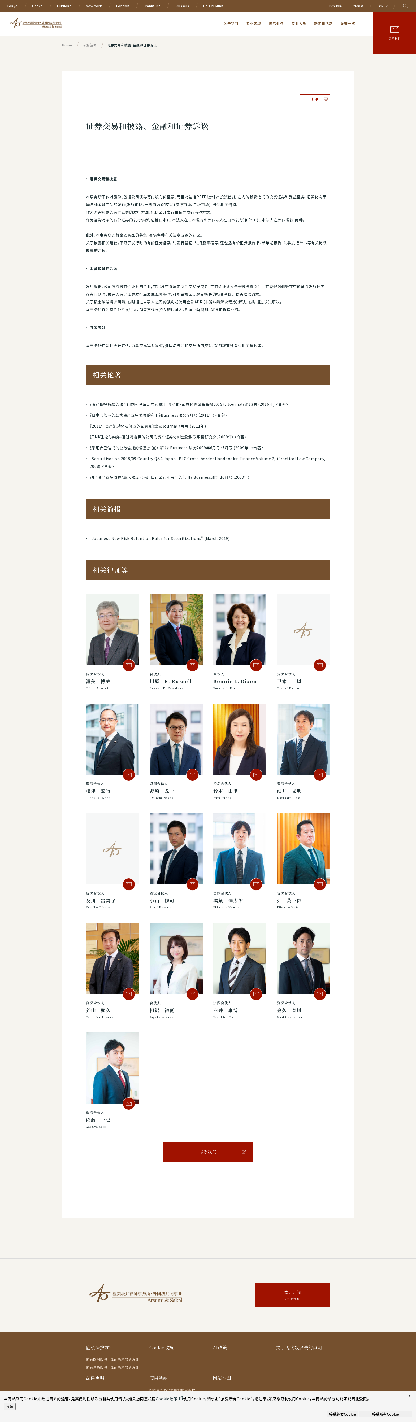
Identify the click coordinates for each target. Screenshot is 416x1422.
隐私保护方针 (100, 1347)
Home (67, 45)
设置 (10, 1406)
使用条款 (158, 1377)
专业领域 (253, 23)
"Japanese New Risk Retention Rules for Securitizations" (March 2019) (160, 538)
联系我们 (394, 38)
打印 (314, 99)
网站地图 (222, 1377)
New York (94, 5)
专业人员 (299, 23)
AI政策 (220, 1347)
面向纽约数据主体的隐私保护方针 (112, 1367)
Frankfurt (152, 5)
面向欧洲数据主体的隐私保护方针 (112, 1359)
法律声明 (95, 1377)
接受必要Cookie (342, 1414)
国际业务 (276, 23)
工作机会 (357, 5)
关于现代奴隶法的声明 (299, 1347)
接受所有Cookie (385, 1414)
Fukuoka (64, 5)
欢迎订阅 (292, 1295)
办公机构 (335, 5)
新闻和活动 (323, 23)
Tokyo (12, 5)
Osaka (37, 5)
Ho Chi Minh (213, 5)
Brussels (182, 5)
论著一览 (348, 23)
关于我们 (231, 23)
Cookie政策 (162, 1347)
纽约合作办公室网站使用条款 (172, 1390)
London (122, 5)
